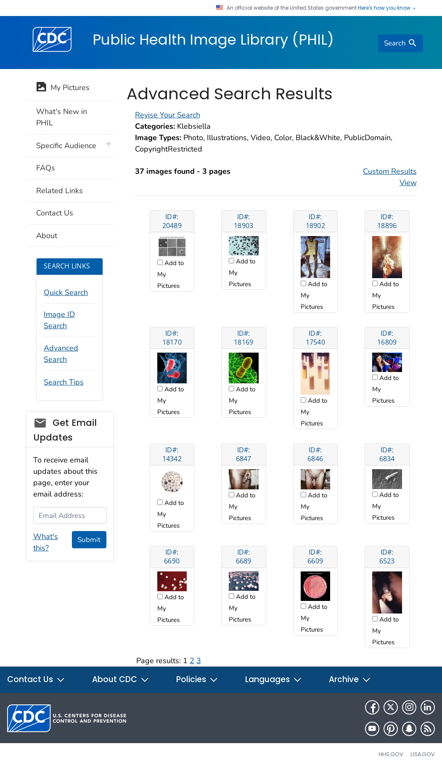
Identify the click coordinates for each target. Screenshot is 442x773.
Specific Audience (66, 146)
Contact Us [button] (36, 679)
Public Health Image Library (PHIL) (213, 39)
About (46, 236)
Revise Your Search (167, 115)
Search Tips (64, 382)
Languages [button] (273, 679)
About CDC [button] (120, 679)
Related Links (59, 191)
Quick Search (66, 292)
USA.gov (422, 754)
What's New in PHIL (61, 117)
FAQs (45, 168)
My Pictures (63, 88)
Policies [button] (197, 679)
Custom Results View (390, 177)
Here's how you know (387, 8)
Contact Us (54, 213)
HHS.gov (390, 754)
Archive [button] (350, 679)
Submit (89, 540)
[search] (400, 43)
